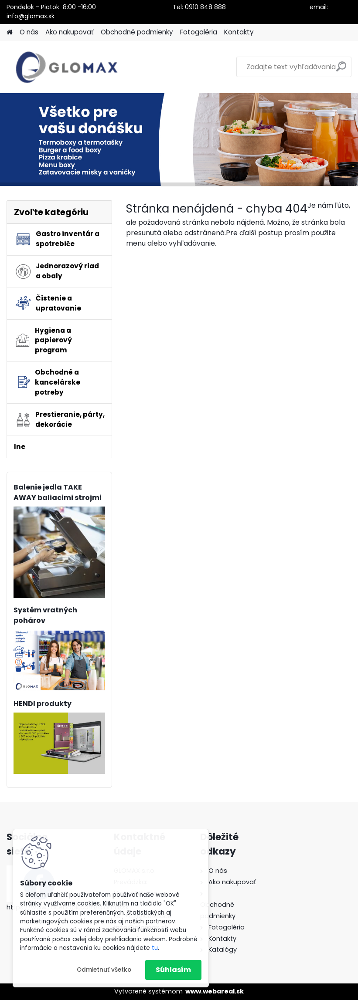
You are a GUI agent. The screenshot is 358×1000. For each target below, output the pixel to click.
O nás (29, 32)
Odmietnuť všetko (104, 970)
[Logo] (66, 67)
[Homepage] (10, 32)
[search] (341, 69)
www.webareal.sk (214, 991)
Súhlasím (173, 970)
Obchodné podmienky (137, 32)
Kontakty (239, 32)
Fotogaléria (198, 32)
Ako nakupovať (69, 32)
